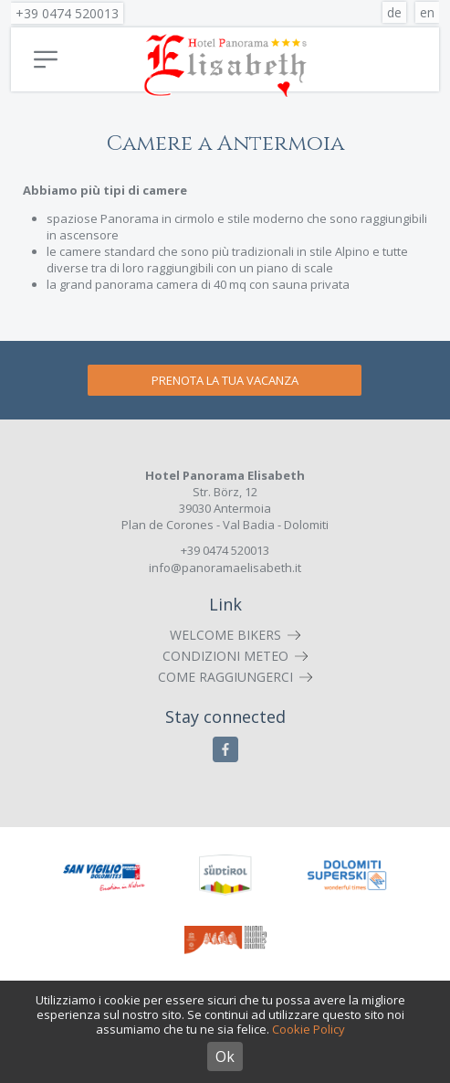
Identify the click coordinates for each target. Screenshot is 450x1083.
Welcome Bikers (225, 634)
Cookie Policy (308, 1029)
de (394, 12)
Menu (45, 59)
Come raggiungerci (225, 676)
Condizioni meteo (225, 655)
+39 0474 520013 (67, 13)
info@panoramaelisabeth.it (225, 567)
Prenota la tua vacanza (225, 380)
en (427, 12)
